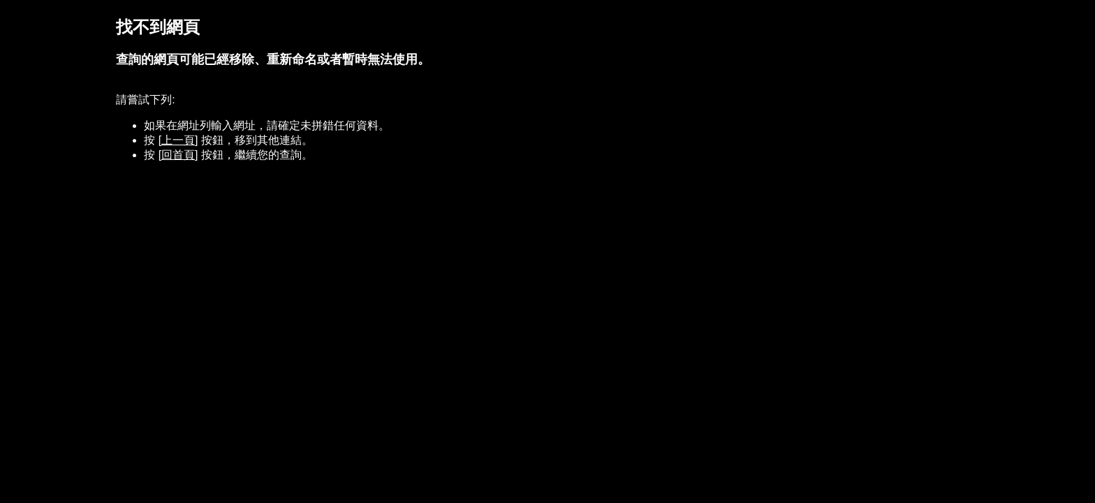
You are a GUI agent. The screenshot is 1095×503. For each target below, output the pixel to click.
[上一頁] (178, 140)
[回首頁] (178, 155)
